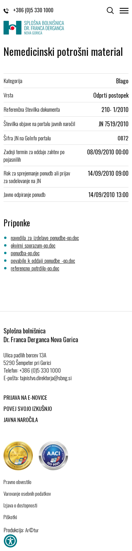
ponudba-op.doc (25, 253)
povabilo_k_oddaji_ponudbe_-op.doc (43, 260)
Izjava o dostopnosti (20, 505)
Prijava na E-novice (25, 397)
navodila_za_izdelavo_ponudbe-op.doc (45, 237)
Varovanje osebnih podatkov (27, 494)
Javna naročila (21, 419)
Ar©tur (32, 530)
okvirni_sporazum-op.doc (33, 245)
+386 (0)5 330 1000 (28, 10)
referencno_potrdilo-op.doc (35, 268)
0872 (123, 138)
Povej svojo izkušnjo (28, 408)
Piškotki (10, 517)
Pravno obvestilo (17, 482)
